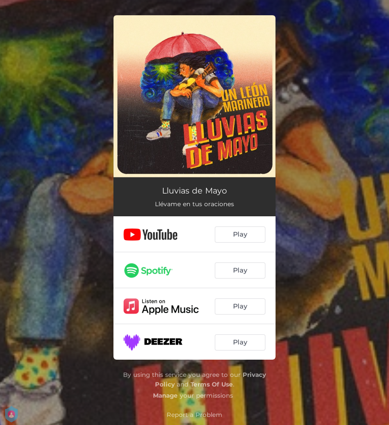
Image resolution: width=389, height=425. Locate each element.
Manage (165, 395)
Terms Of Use (211, 384)
